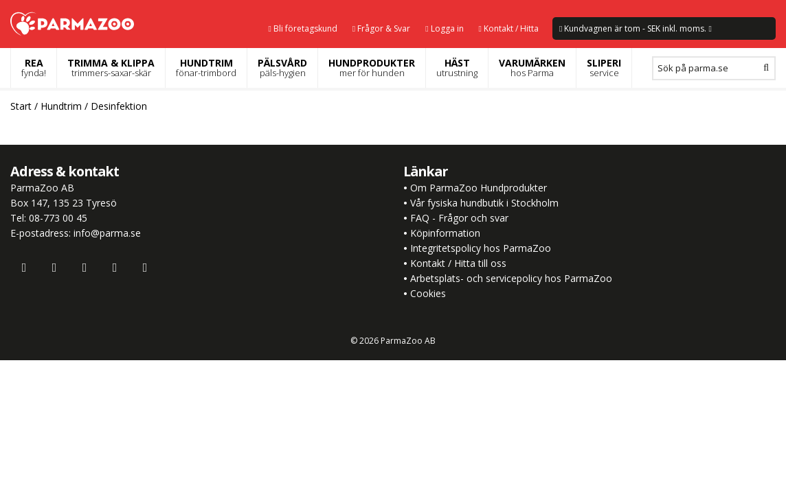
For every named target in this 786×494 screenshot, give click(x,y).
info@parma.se (107, 232)
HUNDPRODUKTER (371, 67)
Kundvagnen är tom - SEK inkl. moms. (635, 28)
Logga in (444, 28)
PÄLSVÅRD (282, 67)
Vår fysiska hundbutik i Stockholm (484, 202)
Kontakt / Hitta (509, 28)
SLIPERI (604, 67)
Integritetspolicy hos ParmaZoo (480, 248)
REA (33, 67)
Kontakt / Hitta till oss (456, 263)
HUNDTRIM (206, 67)
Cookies (428, 293)
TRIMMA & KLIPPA (111, 67)
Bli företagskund (302, 28)
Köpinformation (445, 232)
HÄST (457, 67)
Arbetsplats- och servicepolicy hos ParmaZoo (511, 278)
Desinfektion (119, 106)
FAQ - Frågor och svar (459, 217)
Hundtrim (61, 106)
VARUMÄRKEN (532, 67)
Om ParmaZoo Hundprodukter (478, 187)
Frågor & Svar (381, 28)
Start (21, 106)
